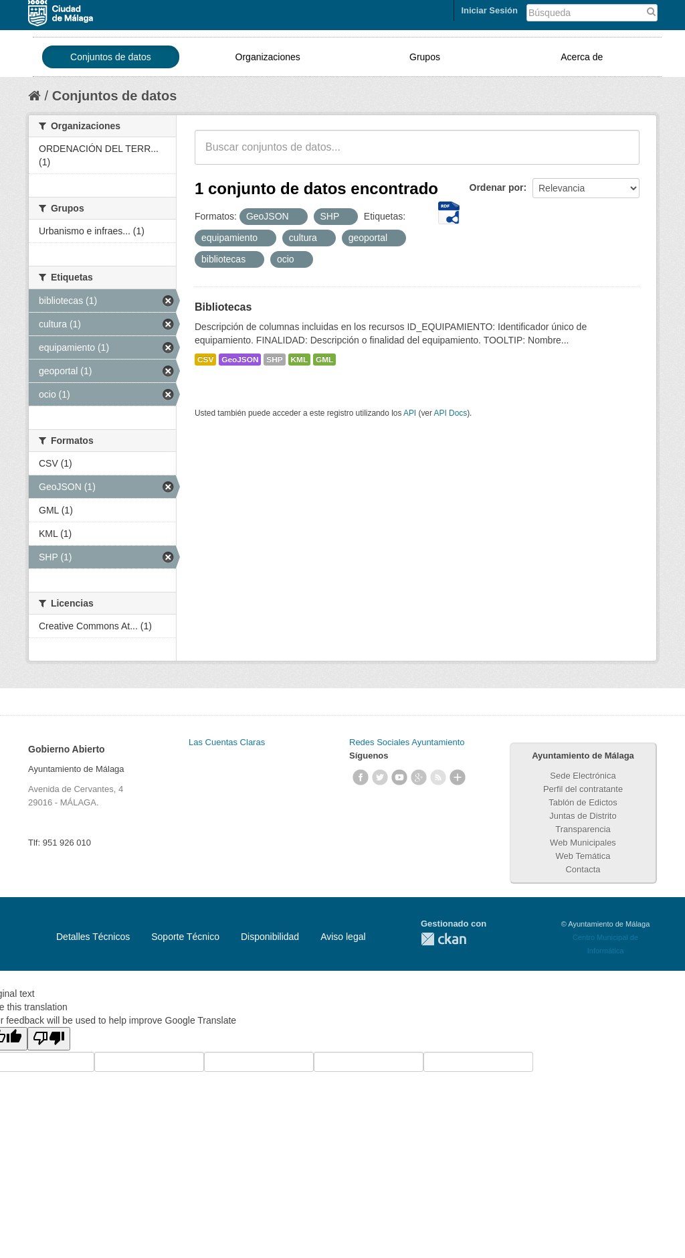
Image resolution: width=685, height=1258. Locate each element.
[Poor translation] (48, 1038)
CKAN (443, 939)
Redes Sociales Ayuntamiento (406, 742)
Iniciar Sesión (489, 10)
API (409, 413)
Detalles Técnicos (93, 936)
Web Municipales (583, 843)
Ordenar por (497, 187)
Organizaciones (267, 57)
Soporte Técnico (185, 936)
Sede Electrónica (582, 776)
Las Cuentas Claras (227, 742)
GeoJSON (239, 359)
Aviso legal (342, 936)
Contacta (582, 869)
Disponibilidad (270, 936)
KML (299, 359)
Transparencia (583, 829)
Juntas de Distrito (582, 816)
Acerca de (582, 57)
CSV (205, 359)
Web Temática (583, 856)
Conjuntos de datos (110, 57)
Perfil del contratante (583, 789)
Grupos (424, 57)
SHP (274, 359)
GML (324, 359)
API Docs (451, 413)
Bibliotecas (223, 307)
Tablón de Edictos (583, 802)
